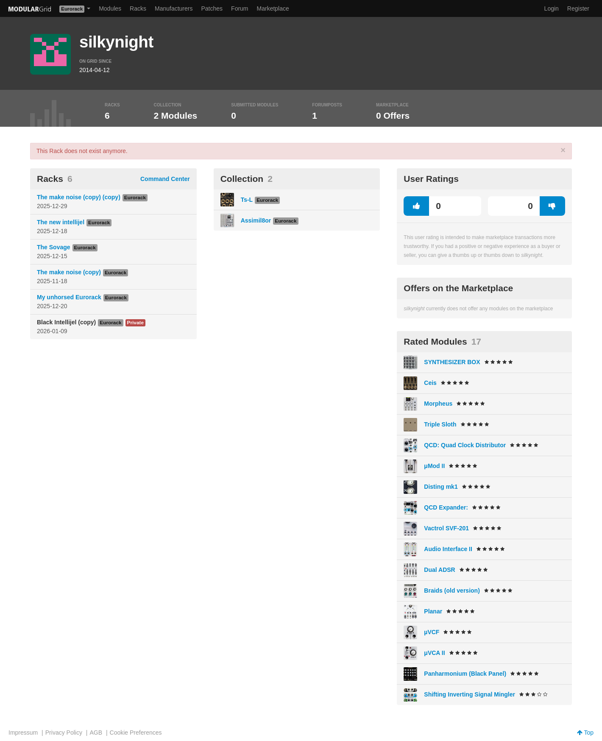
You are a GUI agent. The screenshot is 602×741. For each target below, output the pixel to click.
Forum (239, 8)
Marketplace (273, 8)
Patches (212, 8)
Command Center (165, 179)
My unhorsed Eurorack (69, 297)
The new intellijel (60, 222)
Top (585, 732)
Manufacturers (173, 8)
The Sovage (53, 247)
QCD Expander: (446, 507)
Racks (138, 8)
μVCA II (434, 652)
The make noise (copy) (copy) (78, 197)
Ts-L (247, 199)
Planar (433, 611)
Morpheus (438, 403)
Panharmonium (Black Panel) (465, 673)
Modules (110, 8)
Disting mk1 (440, 486)
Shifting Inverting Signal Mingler (469, 694)
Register (578, 8)
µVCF (431, 632)
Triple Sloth (440, 424)
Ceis (430, 382)
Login (551, 8)
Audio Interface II (448, 549)
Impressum (23, 732)
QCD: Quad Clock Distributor (465, 445)
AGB (95, 732)
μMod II (434, 465)
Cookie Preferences (136, 732)
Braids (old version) (451, 590)
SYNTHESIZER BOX (452, 362)
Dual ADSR (439, 569)
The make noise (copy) (69, 272)
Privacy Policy (63, 732)
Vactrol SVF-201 (446, 528)
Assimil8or (256, 220)
